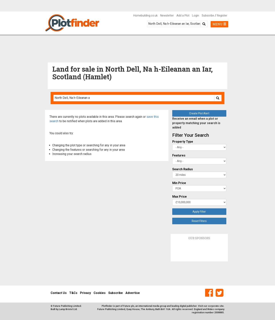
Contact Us (59, 293)
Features (178, 155)
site (221, 306)
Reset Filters (199, 221)
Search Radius (182, 169)
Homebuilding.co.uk (145, 15)
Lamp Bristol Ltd (68, 309)
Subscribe (208, 15)
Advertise (132, 293)
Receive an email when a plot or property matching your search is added (196, 123)
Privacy (85, 293)
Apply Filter (199, 211)
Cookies (100, 293)
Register (222, 15)
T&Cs (73, 293)
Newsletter (167, 15)
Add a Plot (182, 15)
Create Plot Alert (199, 113)
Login (195, 15)
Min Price (179, 183)
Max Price (179, 196)
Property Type (182, 141)
